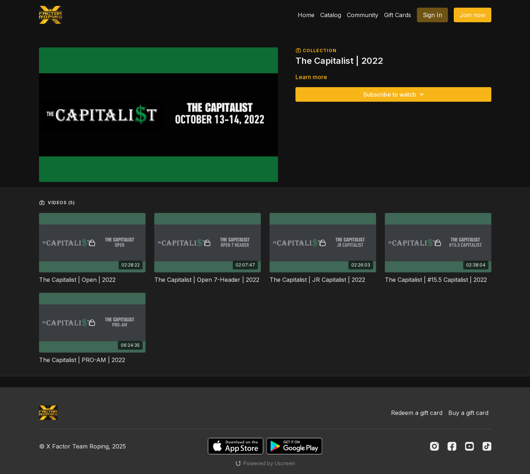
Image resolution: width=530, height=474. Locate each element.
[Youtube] (469, 446)
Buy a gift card (468, 412)
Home (306, 15)
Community (362, 15)
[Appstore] (235, 446)
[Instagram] (434, 446)
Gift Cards (397, 15)
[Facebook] (452, 446)
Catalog (330, 15)
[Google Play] (294, 446)
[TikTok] (487, 446)
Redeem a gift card (416, 412)
